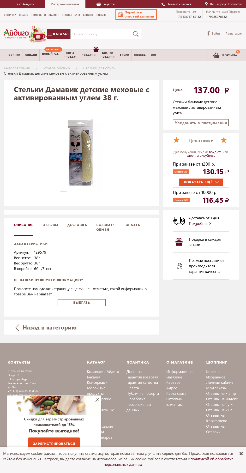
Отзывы (50, 225)
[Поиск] (137, 34)
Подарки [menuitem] (90, 53)
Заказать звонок (176, 4)
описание (23, 225)
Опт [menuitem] (153, 55)
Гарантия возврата (142, 376)
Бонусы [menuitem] (88, 15)
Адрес (171, 387)
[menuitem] (50, 55)
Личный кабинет (220, 382)
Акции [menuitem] (124, 55)
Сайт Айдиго (24, 4)
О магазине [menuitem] (51, 15)
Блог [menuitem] (77, 15)
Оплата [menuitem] (23, 15)
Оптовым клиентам (174, 401)
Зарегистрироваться (54, 443)
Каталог (58, 33)
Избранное (215, 376)
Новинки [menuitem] (13, 55)
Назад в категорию (46, 327)
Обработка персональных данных (138, 404)
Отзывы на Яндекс (222, 398)
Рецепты (105, 4)
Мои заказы (216, 387)
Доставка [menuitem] (10, 15)
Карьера (173, 382)
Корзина (213, 371)
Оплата (133, 225)
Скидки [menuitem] (31, 55)
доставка (77, 225)
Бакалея (94, 376)
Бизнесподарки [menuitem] (107, 55)
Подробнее (200, 223)
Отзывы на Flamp (221, 393)
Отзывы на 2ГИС (220, 409)
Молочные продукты (96, 390)
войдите (215, 152)
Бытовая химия (17, 67)
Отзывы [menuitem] (67, 15)
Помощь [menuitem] (36, 15)
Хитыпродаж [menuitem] (70, 55)
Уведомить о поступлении (201, 123)
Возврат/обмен (105, 227)
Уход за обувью (56, 67)
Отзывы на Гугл (219, 404)
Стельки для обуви (99, 67)
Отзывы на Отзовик (215, 429)
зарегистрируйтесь (201, 155)
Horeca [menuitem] (140, 55)
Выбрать (81, 302)
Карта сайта (176, 393)
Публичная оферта (142, 393)
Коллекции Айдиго (103, 371)
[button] (136, 14)
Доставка (134, 371)
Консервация (98, 382)
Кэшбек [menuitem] (101, 15)
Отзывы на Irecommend (216, 418)
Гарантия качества (142, 382)
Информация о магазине (179, 374)
